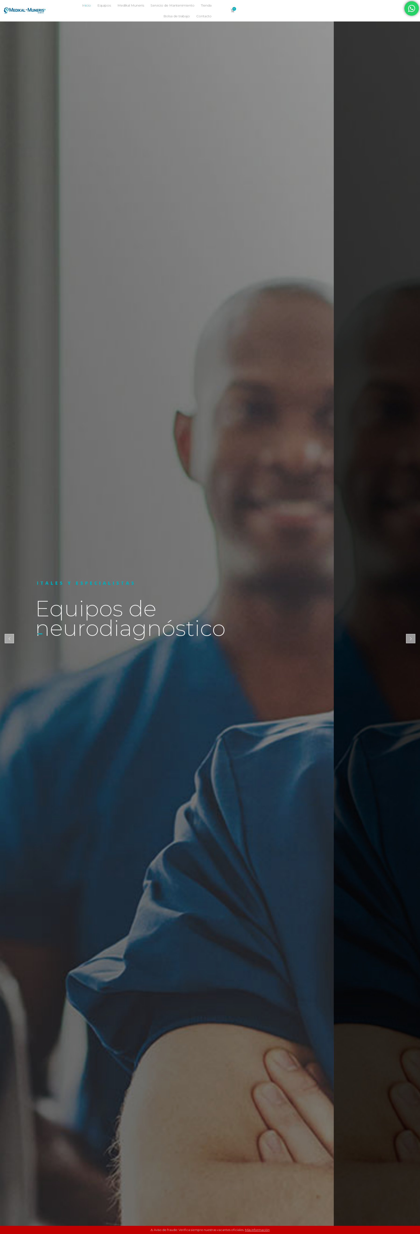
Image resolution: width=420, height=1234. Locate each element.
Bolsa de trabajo (298, 5)
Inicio (153, 5)
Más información (257, 1230)
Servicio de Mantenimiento (240, 5)
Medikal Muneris (198, 5)
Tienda (273, 5)
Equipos (171, 5)
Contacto (304, 16)
